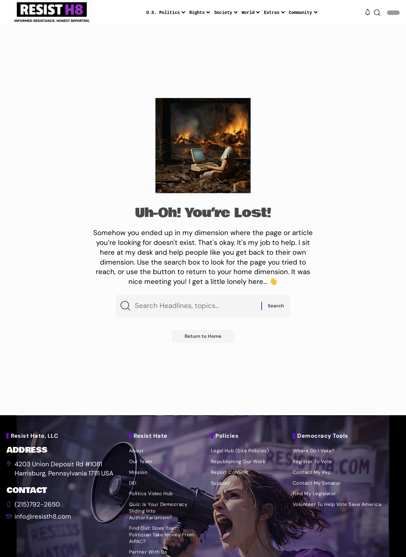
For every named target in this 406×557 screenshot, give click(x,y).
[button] (377, 12)
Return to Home (203, 336)
